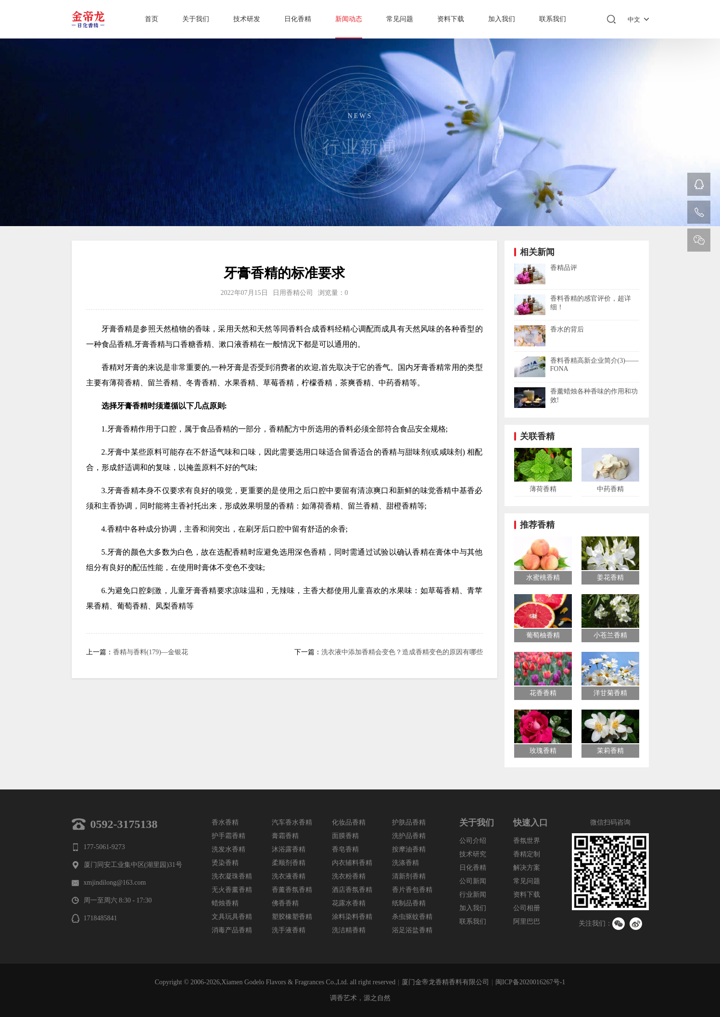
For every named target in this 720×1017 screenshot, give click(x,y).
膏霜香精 (285, 835)
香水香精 (225, 822)
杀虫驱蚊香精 (412, 916)
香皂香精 (345, 849)
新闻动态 (348, 19)
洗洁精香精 (349, 930)
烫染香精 (225, 862)
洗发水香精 (228, 849)
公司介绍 (472, 840)
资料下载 (450, 19)
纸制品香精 (409, 903)
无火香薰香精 (232, 889)
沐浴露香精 (288, 849)
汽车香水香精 (292, 822)
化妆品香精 (349, 822)
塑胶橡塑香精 (292, 916)
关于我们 (195, 19)
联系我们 (552, 19)
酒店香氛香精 (352, 889)
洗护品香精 (409, 835)
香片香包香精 (412, 889)
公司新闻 (472, 881)
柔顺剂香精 (288, 862)
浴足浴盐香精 (412, 930)
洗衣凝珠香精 (232, 876)
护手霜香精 (228, 835)
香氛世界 (526, 840)
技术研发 (246, 19)
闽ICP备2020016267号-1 (530, 982)
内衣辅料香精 (352, 862)
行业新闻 (472, 894)
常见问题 (399, 19)
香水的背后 (567, 329)
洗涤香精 (405, 862)
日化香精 (297, 19)
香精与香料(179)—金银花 (150, 652)
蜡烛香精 (225, 903)
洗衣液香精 (288, 876)
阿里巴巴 (526, 921)
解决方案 (526, 867)
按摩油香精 (409, 849)
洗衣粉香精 (349, 876)
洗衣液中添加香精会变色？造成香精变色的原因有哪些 (402, 652)
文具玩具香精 (232, 916)
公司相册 (526, 908)
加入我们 (501, 19)
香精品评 (563, 267)
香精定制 (526, 854)
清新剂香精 (409, 876)
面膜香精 (345, 835)
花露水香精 (349, 903)
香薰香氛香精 (292, 889)
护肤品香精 (409, 822)
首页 (151, 19)
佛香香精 (285, 903)
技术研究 (472, 854)
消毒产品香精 (232, 930)
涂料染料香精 (352, 916)
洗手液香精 (288, 930)
